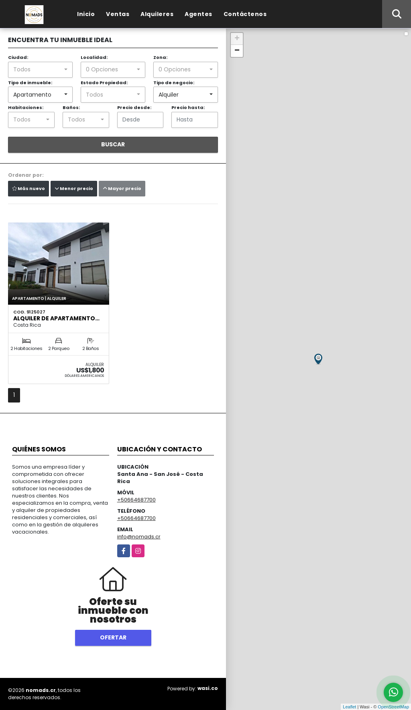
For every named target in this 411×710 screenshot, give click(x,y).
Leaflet (349, 706)
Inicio (86, 14)
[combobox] (40, 70)
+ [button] (237, 39)
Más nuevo (28, 188)
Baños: (71, 107)
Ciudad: (18, 57)
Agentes (198, 14)
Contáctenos (245, 14)
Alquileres (156, 14)
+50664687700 (136, 500)
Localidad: (94, 57)
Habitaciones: (25, 107)
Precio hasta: (188, 107)
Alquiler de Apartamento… (56, 318)
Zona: (160, 57)
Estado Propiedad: (104, 82)
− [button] (237, 51)
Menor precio (74, 188)
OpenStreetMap (393, 706)
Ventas (117, 14)
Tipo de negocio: (173, 82)
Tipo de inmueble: (30, 82)
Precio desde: (134, 107)
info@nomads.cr (139, 536)
